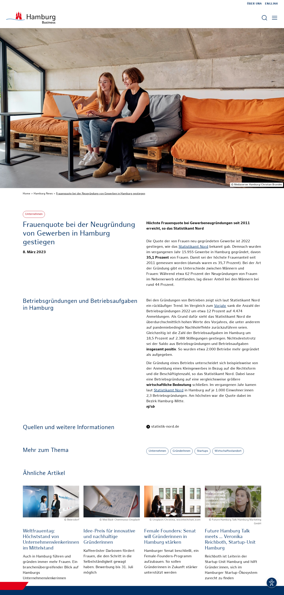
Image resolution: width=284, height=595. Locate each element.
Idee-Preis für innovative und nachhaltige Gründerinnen (109, 537)
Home (26, 193)
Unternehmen (34, 214)
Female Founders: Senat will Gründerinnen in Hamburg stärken (170, 537)
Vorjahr (220, 306)
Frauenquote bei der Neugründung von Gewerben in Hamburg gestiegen (100, 193)
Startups (202, 451)
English (271, 4)
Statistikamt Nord (193, 247)
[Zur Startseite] (30, 18)
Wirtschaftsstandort (228, 451)
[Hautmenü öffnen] (274, 18)
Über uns (254, 4)
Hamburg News (43, 193)
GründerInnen (181, 451)
